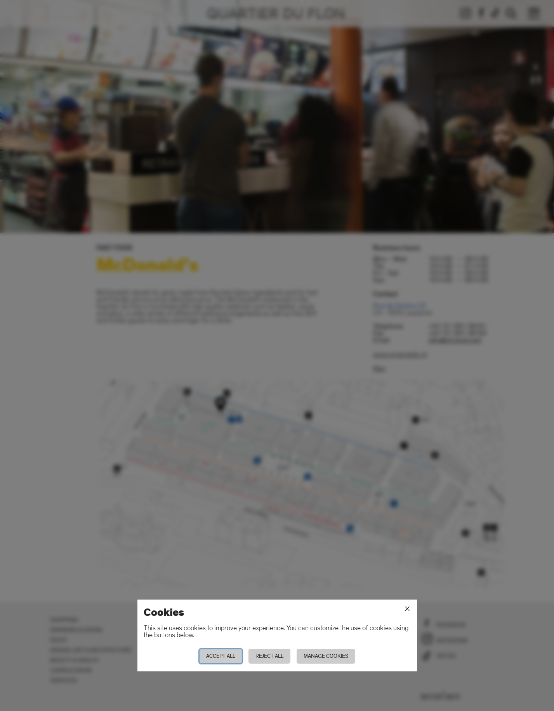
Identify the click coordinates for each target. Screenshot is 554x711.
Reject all (269, 656)
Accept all (220, 656)
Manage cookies (326, 656)
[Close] (407, 609)
